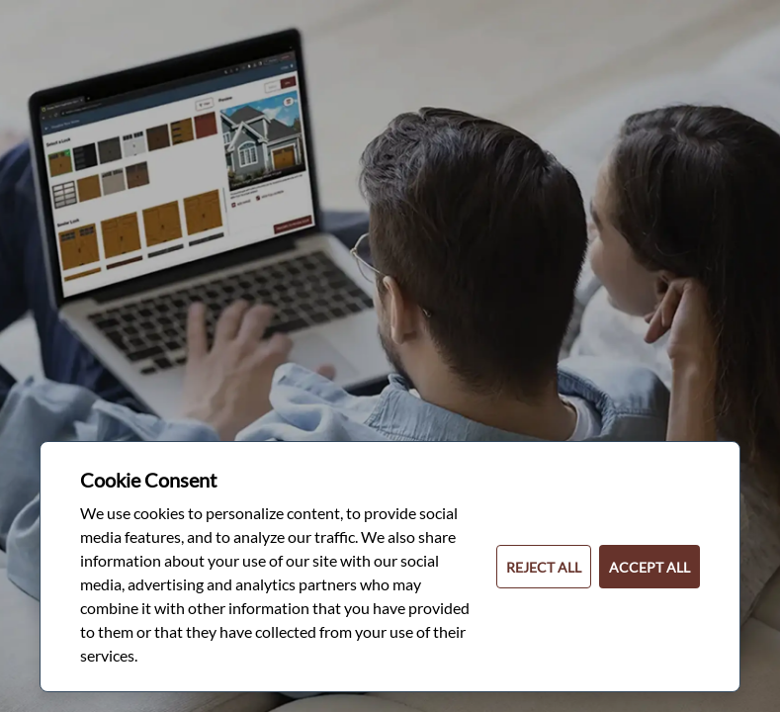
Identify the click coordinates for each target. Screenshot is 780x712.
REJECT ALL (543, 567)
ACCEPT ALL (649, 567)
